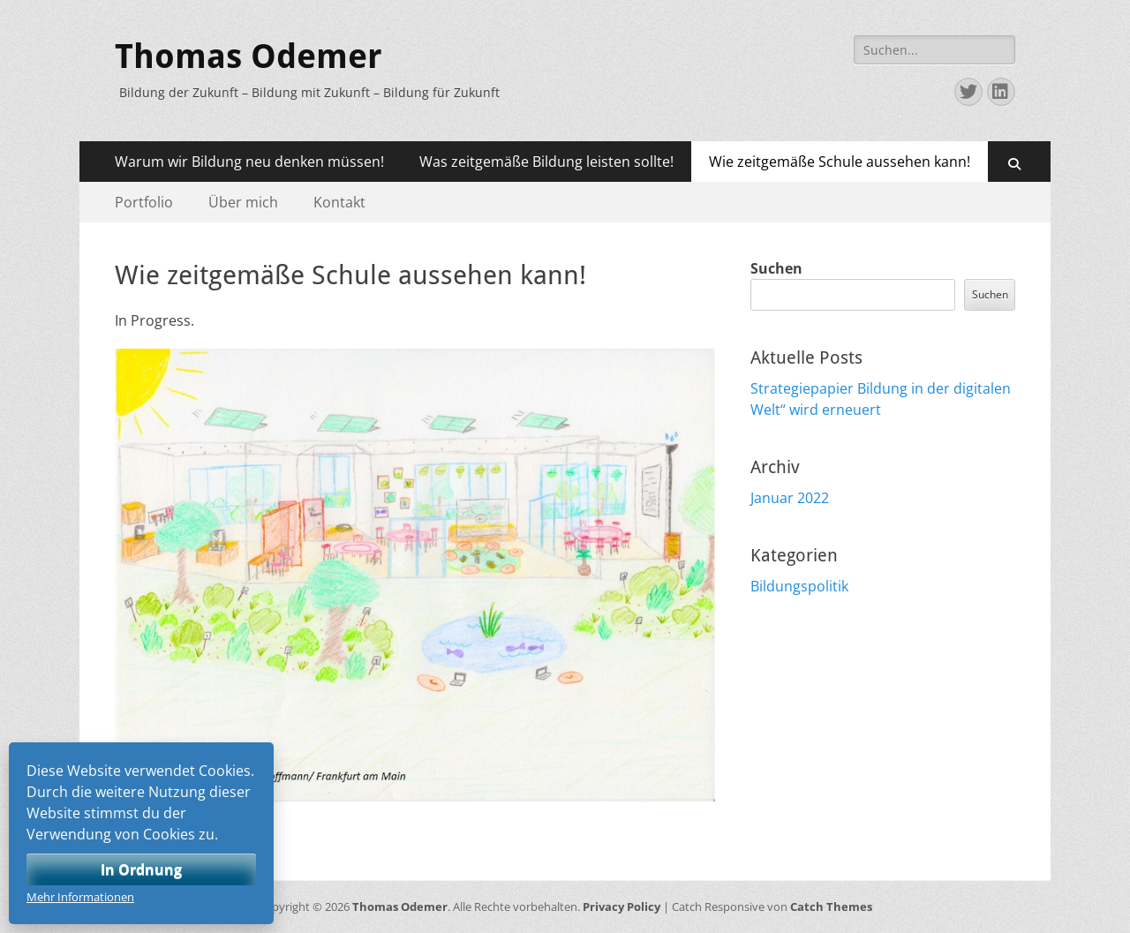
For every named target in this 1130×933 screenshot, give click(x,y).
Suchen (776, 268)
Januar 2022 (789, 498)
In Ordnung (141, 869)
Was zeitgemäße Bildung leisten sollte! (546, 161)
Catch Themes (831, 906)
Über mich (243, 202)
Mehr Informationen (80, 897)
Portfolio (144, 202)
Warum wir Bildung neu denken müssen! (249, 161)
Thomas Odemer (248, 56)
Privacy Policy (621, 906)
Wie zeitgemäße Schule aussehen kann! (839, 161)
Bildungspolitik (799, 586)
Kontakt (339, 202)
